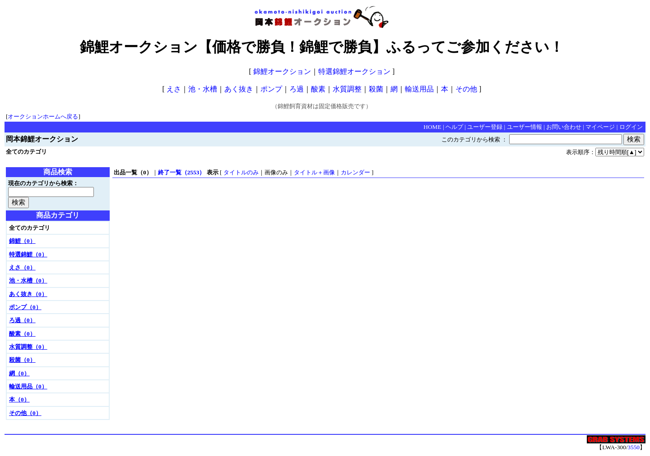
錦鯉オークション (282, 71)
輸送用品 (419, 89)
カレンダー (355, 172)
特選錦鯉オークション (354, 71)
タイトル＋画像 (314, 172)
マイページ (600, 126)
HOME (432, 126)
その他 (466, 89)
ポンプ (271, 89)
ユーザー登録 (484, 126)
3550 (633, 447)
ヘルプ (454, 126)
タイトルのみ (241, 172)
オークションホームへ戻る (43, 116)
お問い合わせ (563, 126)
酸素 (318, 89)
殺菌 (376, 89)
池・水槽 (202, 89)
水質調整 (347, 89)
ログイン (631, 126)
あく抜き (238, 89)
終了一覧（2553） (181, 172)
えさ (174, 89)
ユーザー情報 (524, 126)
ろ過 (296, 89)
